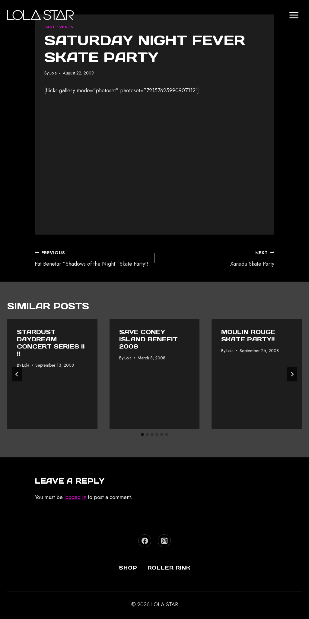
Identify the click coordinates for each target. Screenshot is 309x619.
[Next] (292, 374)
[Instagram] (164, 540)
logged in (75, 497)
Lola (53, 73)
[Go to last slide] (17, 374)
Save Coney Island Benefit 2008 (148, 339)
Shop (128, 567)
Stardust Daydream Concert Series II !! (51, 343)
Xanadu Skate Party (217, 258)
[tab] (142, 434)
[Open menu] (294, 15)
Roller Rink (169, 567)
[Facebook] (144, 540)
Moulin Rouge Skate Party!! (248, 335)
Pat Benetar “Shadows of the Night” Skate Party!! (92, 258)
